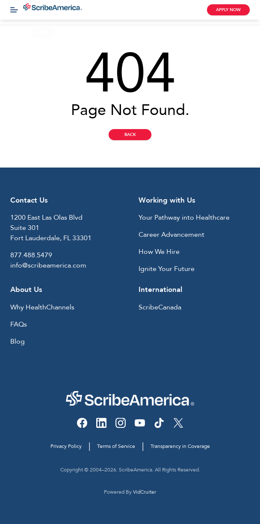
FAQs (18, 324)
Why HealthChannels (42, 307)
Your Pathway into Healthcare (184, 217)
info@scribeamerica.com (48, 265)
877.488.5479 (31, 255)
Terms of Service (116, 446)
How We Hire (159, 251)
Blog (17, 341)
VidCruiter (144, 492)
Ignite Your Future (167, 269)
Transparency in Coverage (180, 446)
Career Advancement (171, 234)
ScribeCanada (160, 307)
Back (130, 135)
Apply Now (228, 10)
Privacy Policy (66, 446)
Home (15, 32)
